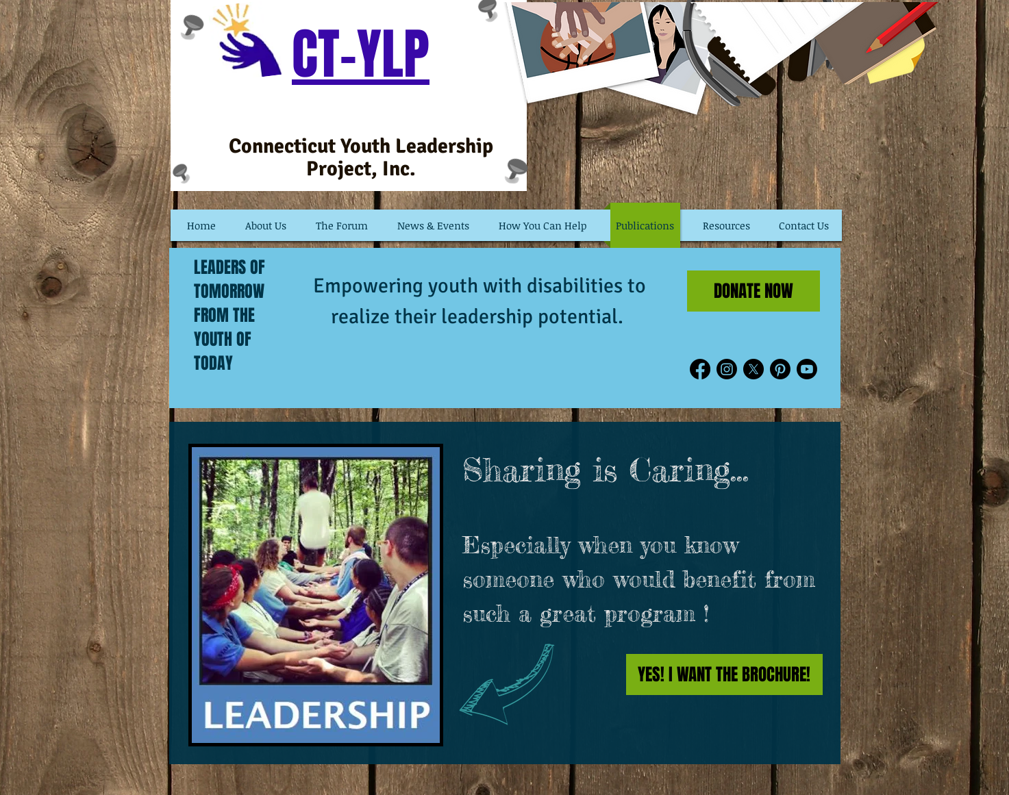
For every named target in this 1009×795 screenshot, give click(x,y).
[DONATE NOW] (753, 291)
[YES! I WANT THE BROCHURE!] (724, 674)
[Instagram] (727, 369)
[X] (753, 369)
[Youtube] (807, 369)
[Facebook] (700, 369)
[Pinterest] (780, 369)
